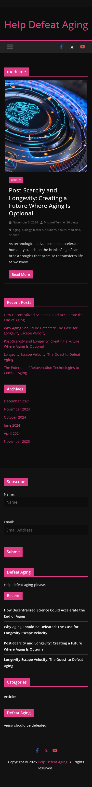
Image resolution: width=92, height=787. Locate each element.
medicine (74, 230)
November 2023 (17, 441)
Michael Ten (52, 222)
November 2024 (17, 409)
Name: (9, 494)
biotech (38, 230)
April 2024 (12, 433)
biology (27, 230)
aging (16, 230)
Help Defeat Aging (46, 24)
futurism (50, 230)
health (62, 230)
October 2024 (15, 417)
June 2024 (12, 425)
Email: (9, 522)
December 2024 (17, 401)
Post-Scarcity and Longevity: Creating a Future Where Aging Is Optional (39, 201)
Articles (16, 180)
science (14, 235)
